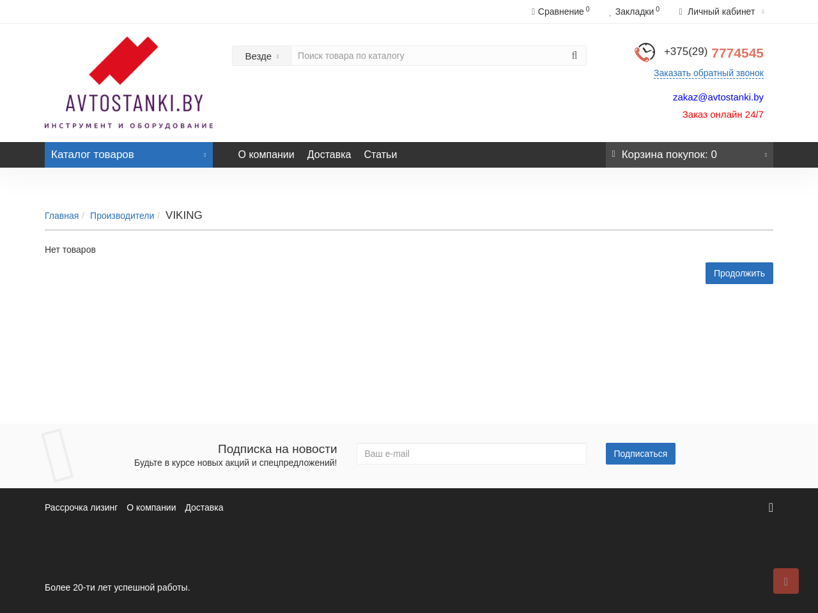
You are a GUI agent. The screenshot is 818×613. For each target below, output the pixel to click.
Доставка (329, 154)
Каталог (128, 151)
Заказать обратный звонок (709, 73)
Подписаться (641, 454)
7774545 (714, 52)
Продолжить (739, 273)
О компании (266, 154)
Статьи (380, 154)
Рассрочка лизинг (81, 507)
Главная (62, 216)
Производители (122, 216)
